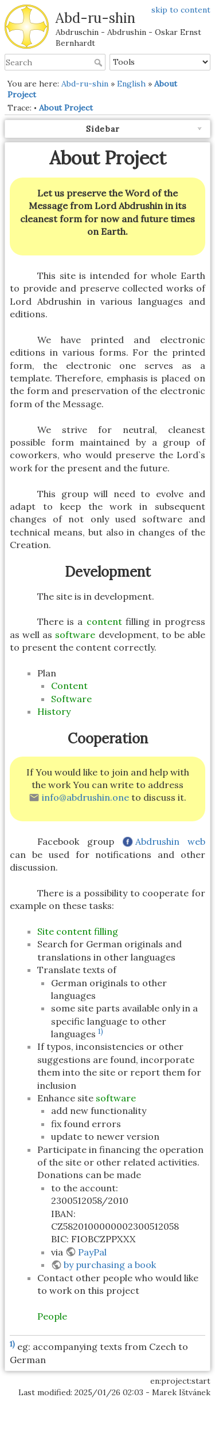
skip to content (180, 10)
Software (71, 698)
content (104, 621)
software (75, 634)
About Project (66, 108)
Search (99, 62)
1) (100, 1031)
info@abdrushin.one (85, 797)
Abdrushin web (170, 841)
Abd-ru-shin (84, 83)
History (54, 711)
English (131, 83)
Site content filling (77, 931)
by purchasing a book (110, 1264)
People (52, 1316)
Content (69, 685)
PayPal (92, 1252)
